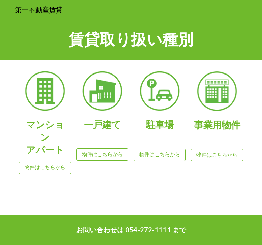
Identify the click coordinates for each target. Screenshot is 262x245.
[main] (131, 39)
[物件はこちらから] (44, 168)
